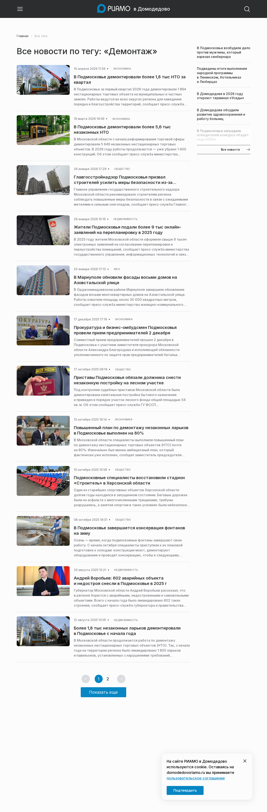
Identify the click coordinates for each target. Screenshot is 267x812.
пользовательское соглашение (196, 778)
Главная (22, 36)
